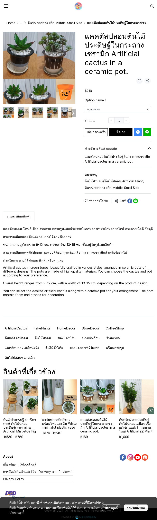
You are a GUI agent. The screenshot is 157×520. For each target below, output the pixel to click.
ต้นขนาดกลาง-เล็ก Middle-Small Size (55, 23)
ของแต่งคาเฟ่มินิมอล (84, 348)
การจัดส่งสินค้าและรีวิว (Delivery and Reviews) (38, 472)
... (21, 23)
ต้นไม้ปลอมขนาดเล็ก (20, 358)
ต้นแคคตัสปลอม (16, 338)
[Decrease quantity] (111, 120)
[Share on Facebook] (129, 200)
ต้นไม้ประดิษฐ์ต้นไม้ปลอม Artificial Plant (114, 181)
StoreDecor (90, 328)
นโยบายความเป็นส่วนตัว (91, 507)
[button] (152, 6)
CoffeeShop (115, 328)
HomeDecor (66, 328)
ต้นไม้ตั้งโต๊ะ (54, 348)
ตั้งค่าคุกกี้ (111, 508)
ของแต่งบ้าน (66, 338)
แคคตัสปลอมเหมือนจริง (22, 348)
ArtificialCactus (16, 328)
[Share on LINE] (135, 200)
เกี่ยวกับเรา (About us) (19, 464)
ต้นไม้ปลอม (43, 338)
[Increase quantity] (126, 120)
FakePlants (42, 328)
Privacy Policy (13, 479)
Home (10, 23)
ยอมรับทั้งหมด (136, 508)
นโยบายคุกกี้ (16, 512)
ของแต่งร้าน (91, 338)
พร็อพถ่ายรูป (115, 348)
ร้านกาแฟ (113, 338)
